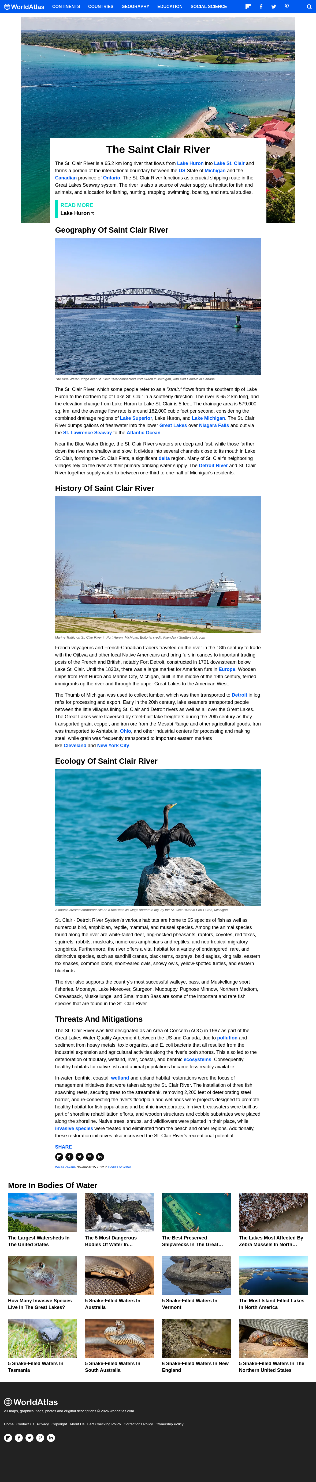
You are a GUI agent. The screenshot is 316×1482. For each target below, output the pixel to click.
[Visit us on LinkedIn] (51, 1438)
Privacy (43, 1424)
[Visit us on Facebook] (19, 1438)
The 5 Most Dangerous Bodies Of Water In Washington (111, 1244)
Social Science (209, 6)
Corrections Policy (138, 1424)
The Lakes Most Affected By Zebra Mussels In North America (271, 1244)
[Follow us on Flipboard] (8, 1438)
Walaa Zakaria (66, 1167)
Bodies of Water (119, 1167)
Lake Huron (190, 163)
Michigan (215, 170)
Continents (66, 6)
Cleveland (75, 745)
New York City (113, 745)
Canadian (66, 178)
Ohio (125, 731)
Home (9, 1424)
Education (170, 6)
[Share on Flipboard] (59, 1157)
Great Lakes (173, 425)
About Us (77, 1424)
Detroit (239, 695)
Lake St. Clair (229, 163)
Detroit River (213, 465)
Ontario (111, 178)
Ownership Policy (169, 1424)
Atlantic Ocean (144, 432)
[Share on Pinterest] (90, 1157)
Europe (227, 669)
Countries (100, 6)
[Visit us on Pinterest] (40, 1438)
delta (164, 458)
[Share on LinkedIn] (100, 1157)
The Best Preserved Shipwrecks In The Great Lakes (190, 1244)
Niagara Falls (214, 425)
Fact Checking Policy (104, 1424)
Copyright (59, 1424)
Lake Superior (136, 418)
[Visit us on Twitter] (29, 1438)
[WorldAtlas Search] (309, 6)
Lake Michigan (208, 418)
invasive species (74, 1128)
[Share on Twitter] (80, 1157)
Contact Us (25, 1424)
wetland (120, 1078)
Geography (135, 6)
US (182, 170)
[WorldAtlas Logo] (26, 7)
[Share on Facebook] (69, 1157)
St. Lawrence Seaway (87, 432)
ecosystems (197, 1059)
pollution (227, 1038)
